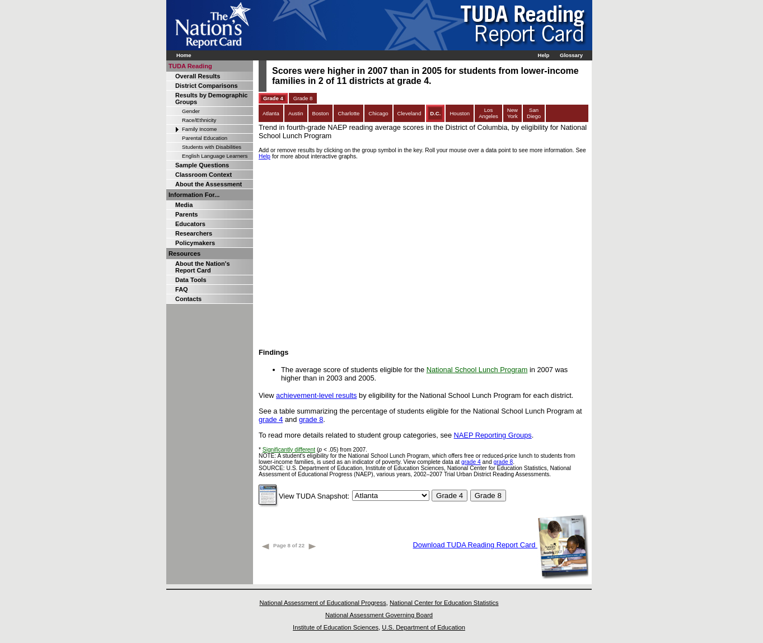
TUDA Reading (190, 66)
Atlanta (271, 113)
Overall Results (197, 76)
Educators (190, 223)
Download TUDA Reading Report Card (500, 545)
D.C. (435, 113)
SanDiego (534, 113)
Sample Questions (202, 165)
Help (543, 55)
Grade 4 (273, 98)
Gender (191, 111)
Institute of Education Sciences (335, 627)
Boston (320, 113)
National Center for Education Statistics (444, 602)
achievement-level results (316, 395)
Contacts (188, 298)
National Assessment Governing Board (379, 615)
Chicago (378, 113)
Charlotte (348, 113)
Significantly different (289, 450)
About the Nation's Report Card (202, 267)
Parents (186, 214)
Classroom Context (203, 174)
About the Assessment (208, 184)
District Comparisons (206, 85)
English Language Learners (214, 156)
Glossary (571, 55)
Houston (460, 113)
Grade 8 (303, 98)
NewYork (512, 113)
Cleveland (409, 113)
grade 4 (271, 419)
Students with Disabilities (211, 147)
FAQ (181, 289)
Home (183, 55)
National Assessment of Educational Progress (322, 602)
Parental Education (204, 138)
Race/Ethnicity (199, 120)
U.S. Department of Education (423, 627)
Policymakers (195, 243)
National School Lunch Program (477, 369)
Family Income (199, 129)
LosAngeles (488, 113)
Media (184, 204)
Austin (295, 113)
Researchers (193, 233)
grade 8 (311, 419)
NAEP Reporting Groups (493, 435)
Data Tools (191, 279)
